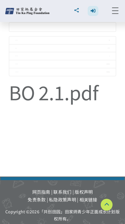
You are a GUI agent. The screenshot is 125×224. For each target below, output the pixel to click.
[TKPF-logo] (28, 9)
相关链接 (88, 199)
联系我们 (62, 192)
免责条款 (37, 199)
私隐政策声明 (62, 199)
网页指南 (41, 192)
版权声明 (84, 192)
